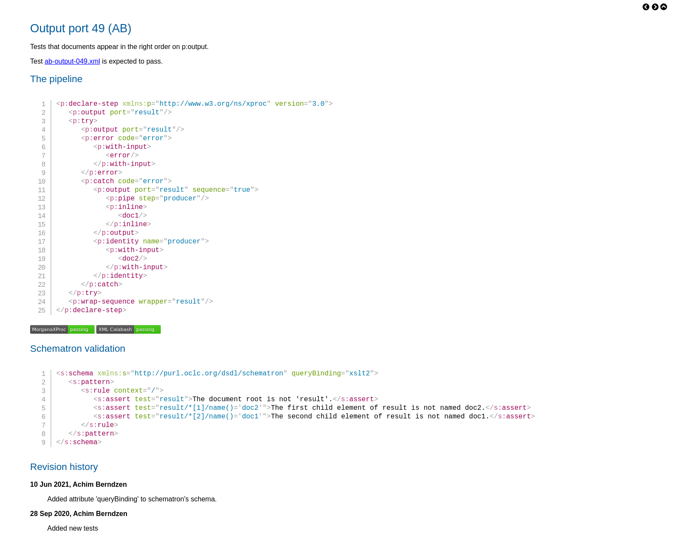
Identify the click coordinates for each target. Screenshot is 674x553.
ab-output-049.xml (72, 61)
